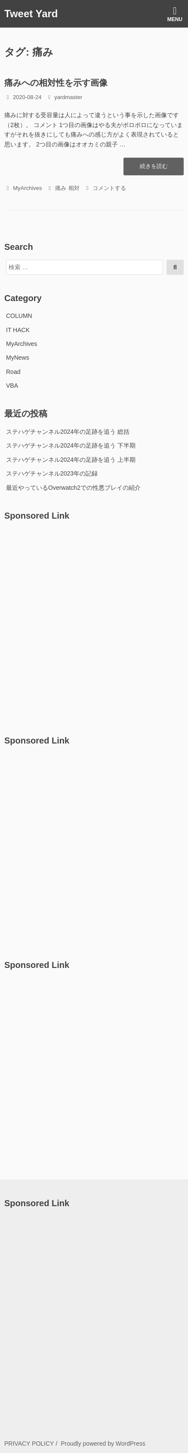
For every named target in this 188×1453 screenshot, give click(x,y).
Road (13, 371)
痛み (60, 188)
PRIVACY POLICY (29, 1443)
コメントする (109, 188)
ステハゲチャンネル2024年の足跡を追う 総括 (67, 431)
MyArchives (27, 188)
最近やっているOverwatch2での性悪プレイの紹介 (73, 487)
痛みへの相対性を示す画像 (56, 82)
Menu (174, 14)
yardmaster (68, 97)
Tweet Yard (31, 13)
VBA (12, 385)
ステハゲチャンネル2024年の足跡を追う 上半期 (71, 459)
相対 (74, 188)
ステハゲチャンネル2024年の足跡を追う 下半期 (71, 445)
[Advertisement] (94, 623)
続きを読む (153, 168)
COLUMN (19, 315)
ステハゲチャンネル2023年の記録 (52, 473)
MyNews (17, 357)
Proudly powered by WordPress (103, 1443)
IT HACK (18, 330)
